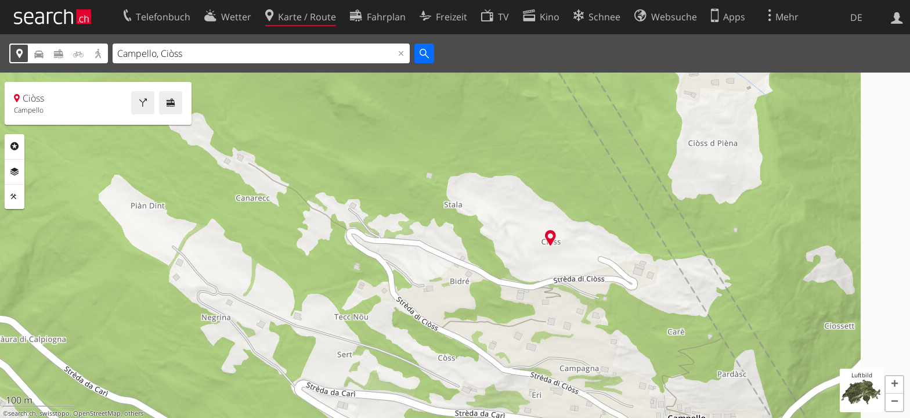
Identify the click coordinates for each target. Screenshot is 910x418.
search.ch (22, 413)
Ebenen (14, 172)
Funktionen (14, 197)
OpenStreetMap (97, 413)
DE (856, 17)
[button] (894, 385)
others (133, 413)
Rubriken (14, 146)
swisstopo (54, 413)
